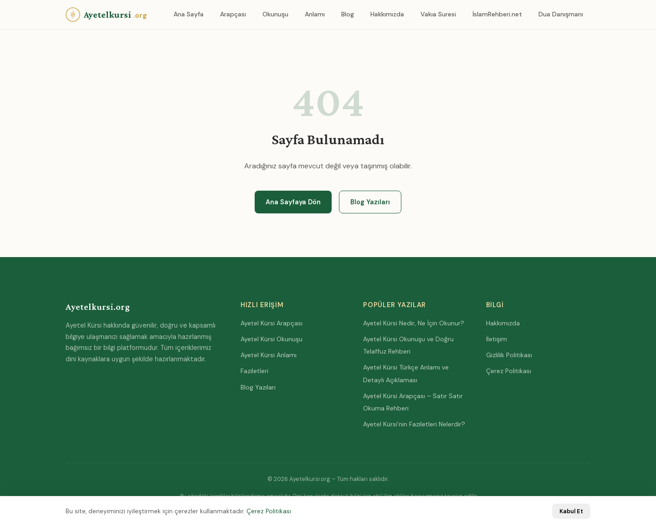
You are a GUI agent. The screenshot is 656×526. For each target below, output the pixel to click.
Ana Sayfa (189, 14)
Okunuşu (275, 14)
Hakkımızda (387, 14)
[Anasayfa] (106, 14)
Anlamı (315, 14)
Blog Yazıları (370, 202)
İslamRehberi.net (497, 14)
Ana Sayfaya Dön (293, 202)
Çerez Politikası (508, 371)
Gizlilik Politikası (509, 355)
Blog (347, 14)
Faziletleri (254, 371)
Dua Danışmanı (560, 14)
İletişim (496, 339)
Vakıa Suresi (438, 14)
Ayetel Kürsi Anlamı (269, 355)
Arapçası (233, 14)
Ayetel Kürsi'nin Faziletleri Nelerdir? (414, 424)
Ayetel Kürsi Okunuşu (271, 339)
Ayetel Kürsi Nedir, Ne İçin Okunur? (413, 323)
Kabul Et (571, 511)
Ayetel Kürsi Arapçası (271, 323)
